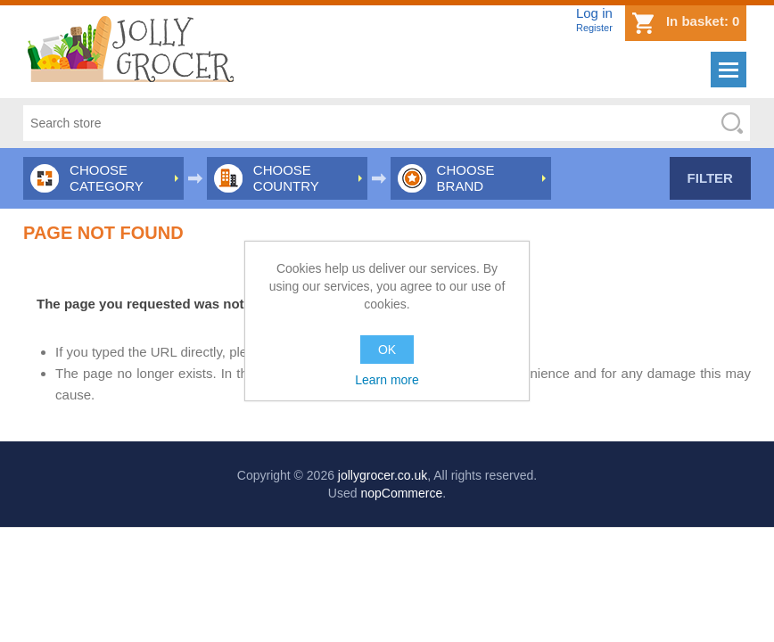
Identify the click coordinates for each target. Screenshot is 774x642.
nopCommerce (401, 493)
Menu (728, 69)
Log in (594, 13)
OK (387, 349)
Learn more (387, 380)
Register (594, 27)
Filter (710, 177)
